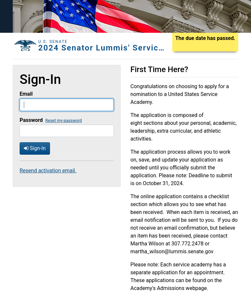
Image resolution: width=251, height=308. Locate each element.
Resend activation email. (48, 170)
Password (31, 120)
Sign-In (35, 148)
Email (26, 94)
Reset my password (63, 120)
